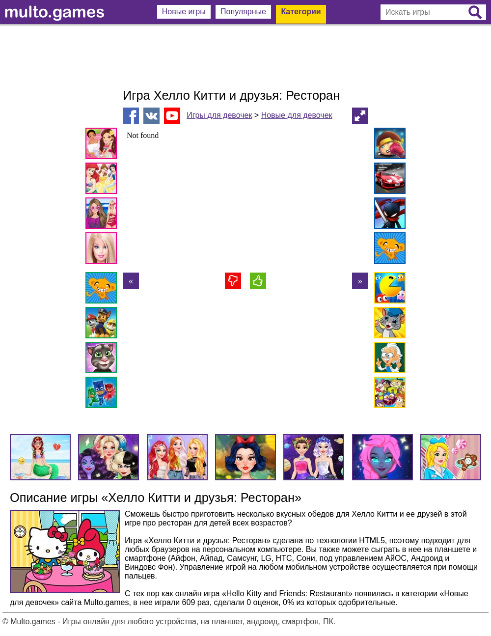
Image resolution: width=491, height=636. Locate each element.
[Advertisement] (245, 56)
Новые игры (184, 11)
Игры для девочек (219, 115)
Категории (301, 11)
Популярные (243, 11)
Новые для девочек (296, 115)
